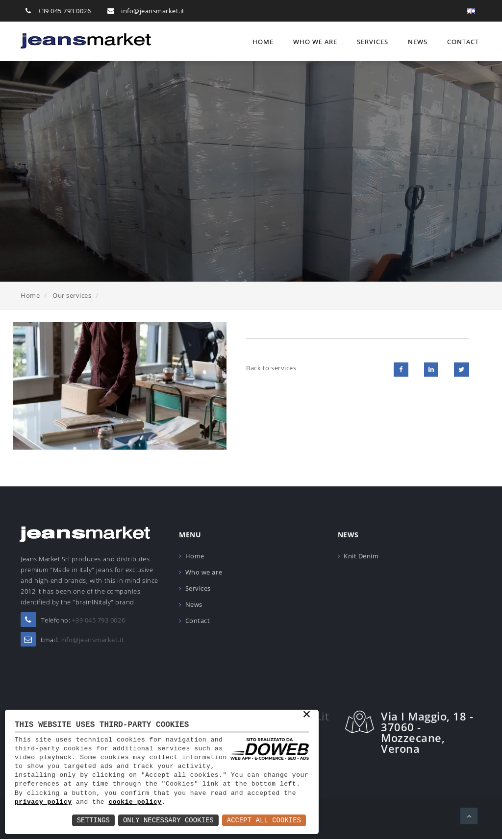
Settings (93, 820)
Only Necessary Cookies (168, 820)
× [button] (306, 715)
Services (372, 41)
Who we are (315, 41)
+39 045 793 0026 (64, 10)
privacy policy (43, 802)
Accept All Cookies (264, 820)
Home (263, 41)
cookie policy (134, 802)
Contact (463, 41)
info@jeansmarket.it (153, 10)
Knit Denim (361, 555)
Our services (71, 295)
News (417, 41)
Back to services (271, 367)
